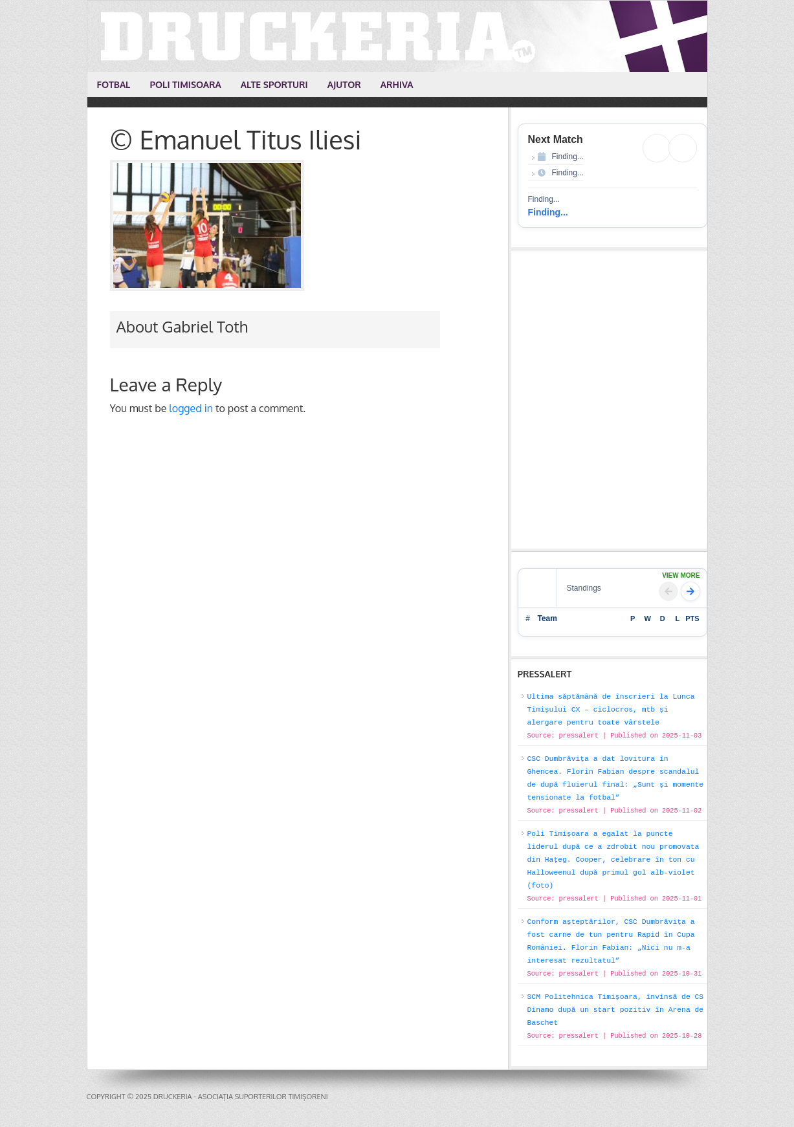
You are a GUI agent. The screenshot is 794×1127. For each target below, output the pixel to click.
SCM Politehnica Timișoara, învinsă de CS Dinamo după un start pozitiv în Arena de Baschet (615, 1010)
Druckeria (398, 36)
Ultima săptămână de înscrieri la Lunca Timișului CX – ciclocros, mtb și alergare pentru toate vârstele (611, 710)
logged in (191, 408)
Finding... (548, 212)
